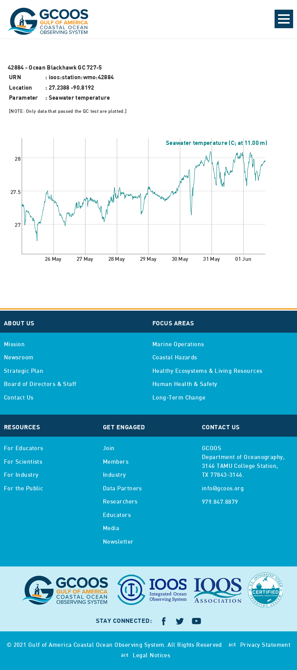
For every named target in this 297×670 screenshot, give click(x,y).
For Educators (23, 448)
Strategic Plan (23, 371)
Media (111, 528)
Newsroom (19, 358)
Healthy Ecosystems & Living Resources (207, 371)
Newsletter (118, 542)
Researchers (120, 502)
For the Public (23, 488)
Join (109, 448)
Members (115, 462)
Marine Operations (178, 344)
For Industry (21, 475)
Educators (117, 515)
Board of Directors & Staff (40, 384)
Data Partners (122, 488)
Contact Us (19, 398)
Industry (114, 475)
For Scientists (23, 462)
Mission (14, 344)
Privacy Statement (265, 645)
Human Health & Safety (184, 384)
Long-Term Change (178, 398)
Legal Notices (152, 655)
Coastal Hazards (174, 358)
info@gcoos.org (223, 488)
